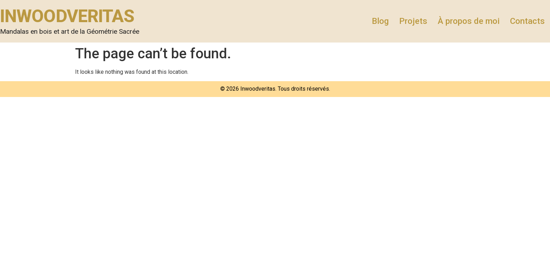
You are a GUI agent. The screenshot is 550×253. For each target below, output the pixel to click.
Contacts (527, 21)
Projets (413, 21)
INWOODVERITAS (67, 16)
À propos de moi (468, 21)
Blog (380, 21)
